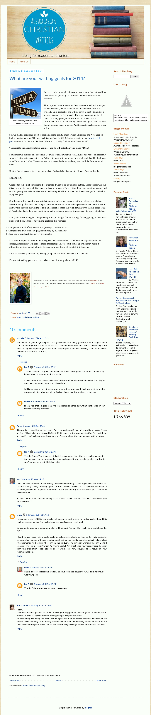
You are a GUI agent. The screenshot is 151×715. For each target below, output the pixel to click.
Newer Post (16, 680)
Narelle (20, 338)
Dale (26, 567)
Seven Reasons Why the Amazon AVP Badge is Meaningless (127, 302)
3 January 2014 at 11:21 (36, 338)
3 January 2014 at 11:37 (34, 426)
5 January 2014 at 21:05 (44, 401)
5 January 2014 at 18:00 (40, 605)
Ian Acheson (27, 317)
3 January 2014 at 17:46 (45, 451)
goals (19, 317)
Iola (18, 479)
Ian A (26, 367)
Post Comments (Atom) (33, 685)
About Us (24, 61)
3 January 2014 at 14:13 (32, 479)
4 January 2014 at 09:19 (41, 567)
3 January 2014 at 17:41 (45, 367)
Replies (23, 361)
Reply (19, 355)
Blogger (88, 707)
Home (12, 61)
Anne (19, 426)
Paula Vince (22, 605)
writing (36, 317)
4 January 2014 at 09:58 (45, 584)
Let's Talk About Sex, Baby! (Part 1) (134, 274)
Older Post (101, 680)
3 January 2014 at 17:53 (37, 514)
